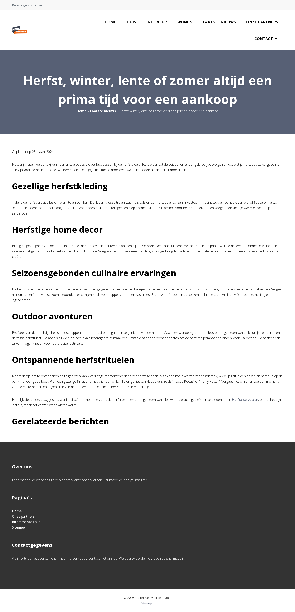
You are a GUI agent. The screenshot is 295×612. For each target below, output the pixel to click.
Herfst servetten (245, 399)
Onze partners (262, 21)
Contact (266, 38)
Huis (131, 21)
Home (110, 21)
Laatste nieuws (219, 21)
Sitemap (18, 527)
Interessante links (26, 522)
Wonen (184, 21)
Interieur (156, 21)
